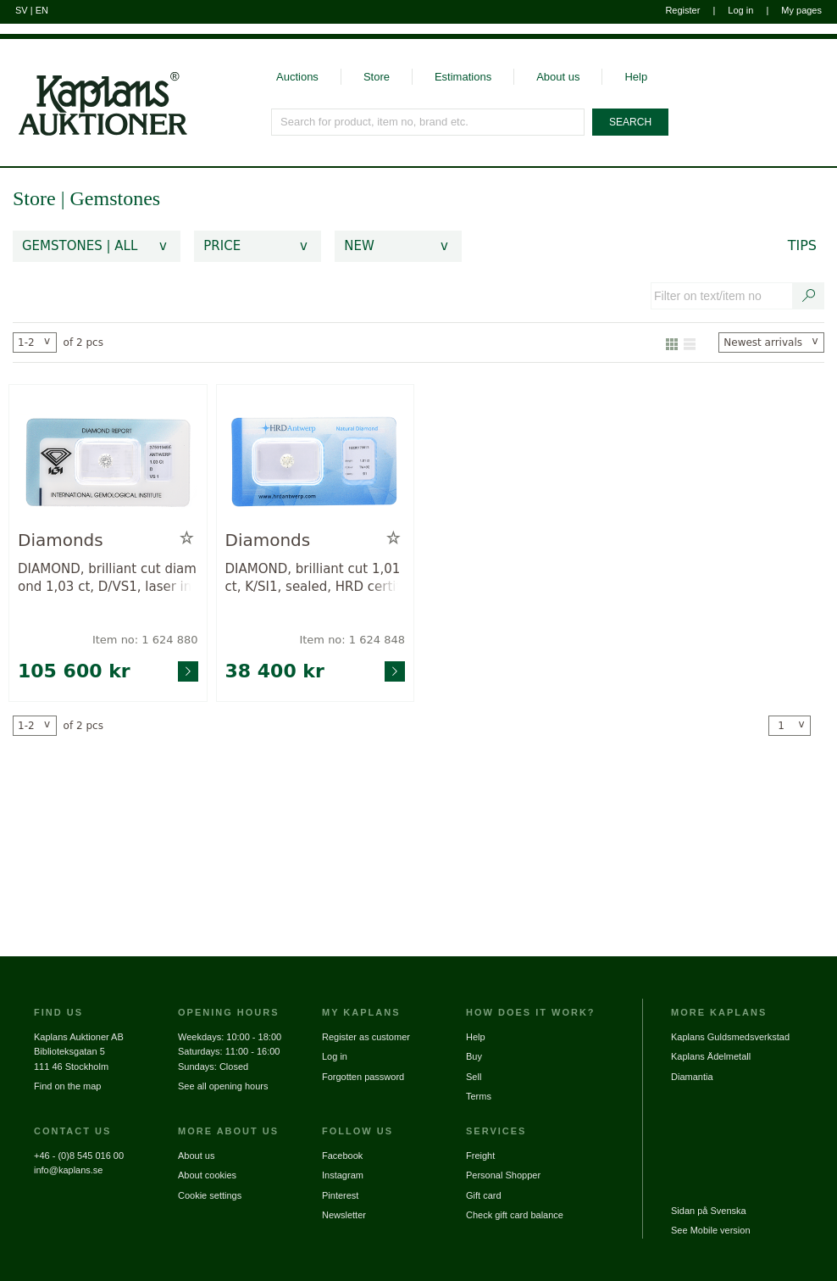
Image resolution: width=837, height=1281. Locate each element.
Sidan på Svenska (708, 1211)
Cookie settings (209, 1195)
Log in (740, 10)
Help (635, 76)
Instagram (342, 1175)
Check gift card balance (514, 1215)
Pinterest (340, 1195)
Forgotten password (363, 1077)
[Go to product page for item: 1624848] (315, 460)
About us (557, 76)
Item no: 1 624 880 (145, 639)
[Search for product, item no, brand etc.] (428, 122)
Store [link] (34, 198)
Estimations (463, 76)
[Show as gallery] (672, 342)
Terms (478, 1096)
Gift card (484, 1195)
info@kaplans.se (68, 1170)
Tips (802, 245)
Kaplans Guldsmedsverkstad (730, 1037)
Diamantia (692, 1077)
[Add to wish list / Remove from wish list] (186, 538)
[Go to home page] (93, 88)
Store (376, 76)
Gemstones (114, 198)
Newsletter (344, 1215)
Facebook (342, 1155)
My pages (801, 10)
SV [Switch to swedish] (21, 10)
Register (682, 10)
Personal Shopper (503, 1175)
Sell (473, 1077)
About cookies (207, 1175)
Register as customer (366, 1037)
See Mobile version (711, 1230)
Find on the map (68, 1086)
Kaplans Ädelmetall (711, 1056)
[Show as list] (689, 342)
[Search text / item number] (809, 295)
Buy (474, 1056)
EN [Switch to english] (42, 10)
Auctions (297, 76)
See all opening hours (223, 1086)
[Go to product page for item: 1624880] (108, 460)
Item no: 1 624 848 (352, 639)
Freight (480, 1155)
